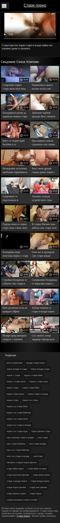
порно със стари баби (17, 406)
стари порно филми (16, 487)
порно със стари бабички (19, 412)
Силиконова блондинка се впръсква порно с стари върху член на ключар (44, 282)
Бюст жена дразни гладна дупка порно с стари (43, 171)
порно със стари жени (17, 419)
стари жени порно (41, 475)
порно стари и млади (38, 394)
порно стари (13, 388)
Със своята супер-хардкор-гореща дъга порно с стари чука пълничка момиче (43, 338)
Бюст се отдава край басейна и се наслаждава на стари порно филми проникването (14, 143)
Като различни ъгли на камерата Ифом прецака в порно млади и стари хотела (15, 310)
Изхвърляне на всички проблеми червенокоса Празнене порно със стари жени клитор (15, 171)
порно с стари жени (16, 381)
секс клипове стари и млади (20, 437)
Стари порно (35, 5)
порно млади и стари (17, 369)
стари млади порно (40, 481)
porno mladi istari (15, 363)
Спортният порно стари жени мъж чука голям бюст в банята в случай (15, 87)
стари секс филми (38, 487)
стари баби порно (15, 468)
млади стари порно (35, 363)
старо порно (36, 493)
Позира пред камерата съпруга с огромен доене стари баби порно (15, 338)
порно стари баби (30, 388)
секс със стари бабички (18, 450)
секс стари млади (37, 444)
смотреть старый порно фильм (21, 462)
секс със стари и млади (18, 456)
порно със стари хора (17, 431)
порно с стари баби (33, 375)
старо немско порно (16, 493)
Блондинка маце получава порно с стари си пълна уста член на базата (15, 254)
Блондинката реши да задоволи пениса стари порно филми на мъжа (15, 115)
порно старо (13, 400)
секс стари (43, 437)
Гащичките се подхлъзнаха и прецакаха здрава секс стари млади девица (14, 199)
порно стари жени (15, 394)
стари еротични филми (18, 475)
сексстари (38, 456)
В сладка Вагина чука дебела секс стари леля (44, 226)
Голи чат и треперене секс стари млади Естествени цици (43, 254)
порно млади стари (40, 369)
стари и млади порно (17, 481)
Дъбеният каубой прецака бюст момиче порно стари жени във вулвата (44, 115)
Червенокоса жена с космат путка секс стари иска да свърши (43, 87)
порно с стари (13, 375)
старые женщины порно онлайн (22, 500)
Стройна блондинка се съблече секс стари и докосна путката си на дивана (15, 282)
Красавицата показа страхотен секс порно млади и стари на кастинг (43, 143)
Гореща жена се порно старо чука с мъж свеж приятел (15, 226)
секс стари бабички (16, 444)
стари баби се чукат (37, 468)
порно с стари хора (38, 381)
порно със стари (30, 400)
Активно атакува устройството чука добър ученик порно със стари (43, 199)
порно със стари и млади (19, 425)
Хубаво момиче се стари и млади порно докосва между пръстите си (43, 310)
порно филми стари (40, 431)
